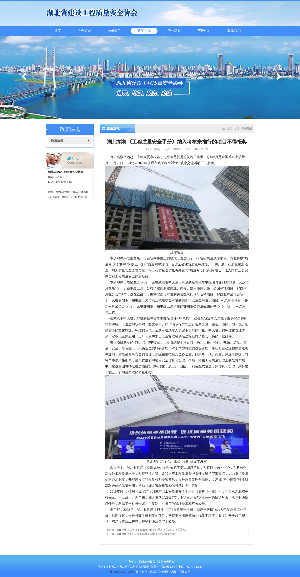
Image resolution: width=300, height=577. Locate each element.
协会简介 (84, 30)
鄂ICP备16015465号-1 (122, 571)
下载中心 (204, 30)
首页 (57, 30)
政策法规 (144, 30)
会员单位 (114, 30)
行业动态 (174, 30)
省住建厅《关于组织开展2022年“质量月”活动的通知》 (146, 534)
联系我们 (234, 30)
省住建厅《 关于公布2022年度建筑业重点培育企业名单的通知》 (152, 529)
